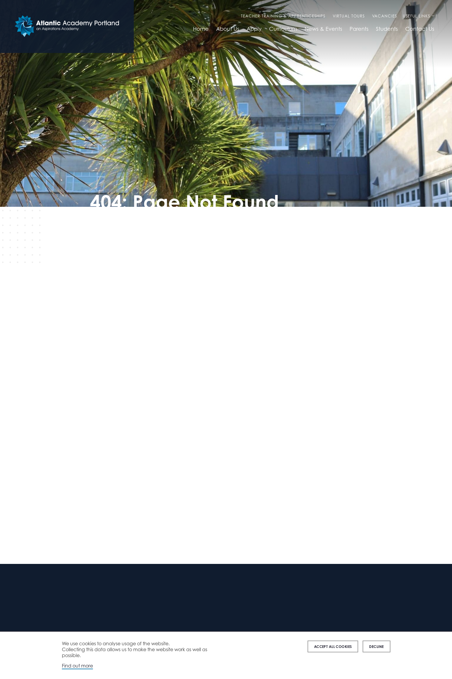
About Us (227, 28)
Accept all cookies (333, 646)
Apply (254, 28)
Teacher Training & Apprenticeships (283, 16)
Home (201, 28)
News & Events (323, 28)
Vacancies (384, 16)
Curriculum (283, 28)
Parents (359, 28)
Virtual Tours (349, 16)
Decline (376, 646)
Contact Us (419, 28)
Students (387, 28)
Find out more (77, 666)
